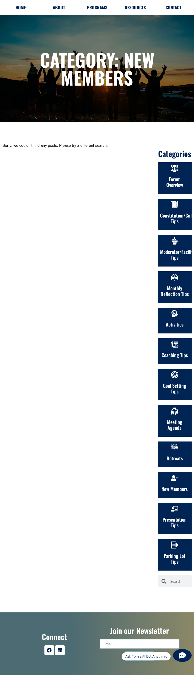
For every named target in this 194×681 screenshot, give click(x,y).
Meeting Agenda (174, 424)
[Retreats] (174, 447)
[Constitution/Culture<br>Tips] (174, 204)
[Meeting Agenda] (174, 411)
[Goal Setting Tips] (174, 374)
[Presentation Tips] (174, 508)
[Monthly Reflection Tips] (174, 277)
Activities (174, 324)
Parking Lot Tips (174, 558)
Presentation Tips (174, 522)
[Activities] (174, 313)
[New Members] (174, 478)
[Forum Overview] (174, 168)
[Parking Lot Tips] (174, 545)
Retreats (175, 458)
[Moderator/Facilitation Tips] (174, 241)
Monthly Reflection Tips (175, 290)
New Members (175, 488)
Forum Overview (174, 181)
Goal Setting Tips (174, 388)
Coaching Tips (175, 355)
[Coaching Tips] (174, 344)
